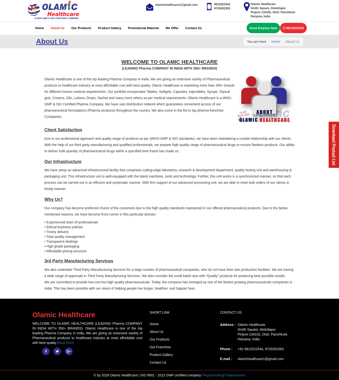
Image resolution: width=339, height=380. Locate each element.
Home (39, 28)
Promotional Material (143, 28)
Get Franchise (160, 347)
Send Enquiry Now (263, 28)
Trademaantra (234, 375)
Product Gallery (109, 28)
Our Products (81, 28)
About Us (58, 28)
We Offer (172, 28)
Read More (65, 343)
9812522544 (293, 28)
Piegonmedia (212, 375)
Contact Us (193, 28)
